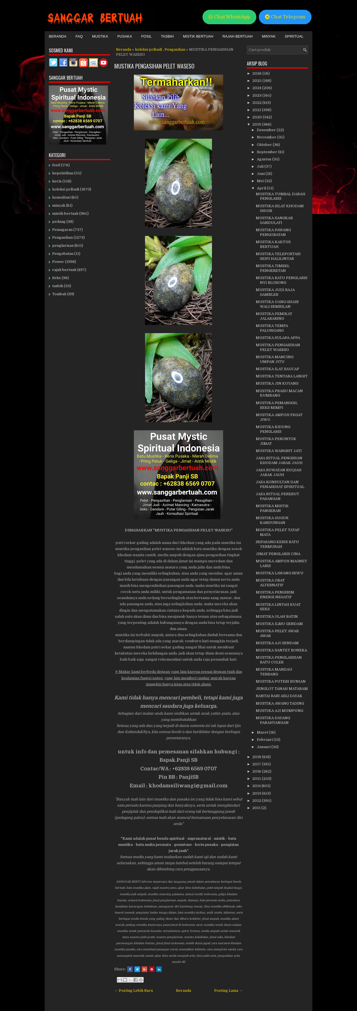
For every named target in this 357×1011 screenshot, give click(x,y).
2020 (257, 117)
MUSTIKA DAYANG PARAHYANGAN (273, 720)
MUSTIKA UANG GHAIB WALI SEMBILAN (277, 304)
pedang (59, 221)
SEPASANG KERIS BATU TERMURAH (277, 544)
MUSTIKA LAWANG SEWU (279, 573)
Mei (261, 181)
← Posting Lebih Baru (133, 990)
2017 (257, 764)
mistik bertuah (65, 213)
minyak (58, 205)
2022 (257, 103)
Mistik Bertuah (198, 36)
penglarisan (63, 245)
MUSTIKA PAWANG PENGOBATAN (273, 232)
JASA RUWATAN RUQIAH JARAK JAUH (278, 472)
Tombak (59, 294)
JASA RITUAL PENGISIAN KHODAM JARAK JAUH (279, 460)
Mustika (100, 36)
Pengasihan (175, 49)
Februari (265, 740)
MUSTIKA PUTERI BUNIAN (281, 681)
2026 (257, 73)
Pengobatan (62, 253)
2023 (257, 95)
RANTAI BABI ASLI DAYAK (279, 696)
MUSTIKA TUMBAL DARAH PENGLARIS (280, 196)
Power (58, 262)
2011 (256, 808)
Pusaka (124, 36)
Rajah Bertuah (238, 36)
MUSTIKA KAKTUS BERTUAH (273, 244)
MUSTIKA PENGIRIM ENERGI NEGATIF (275, 594)
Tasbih (167, 36)
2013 (257, 793)
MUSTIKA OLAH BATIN (277, 616)
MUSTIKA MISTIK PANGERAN (272, 508)
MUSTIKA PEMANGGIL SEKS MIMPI (277, 405)
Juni (261, 174)
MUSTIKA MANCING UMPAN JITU (274, 359)
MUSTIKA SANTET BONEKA (281, 650)
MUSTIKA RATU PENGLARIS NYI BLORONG (281, 280)
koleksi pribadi (148, 49)
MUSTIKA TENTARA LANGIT (282, 376)
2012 (257, 800)
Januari (264, 747)
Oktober (265, 145)
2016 (257, 771)
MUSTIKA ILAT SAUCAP (277, 369)
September (267, 152)
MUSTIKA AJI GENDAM (277, 643)
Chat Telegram (285, 16)
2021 (257, 110)
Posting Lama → (228, 990)
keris (57, 181)
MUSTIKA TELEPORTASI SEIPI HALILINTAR (278, 256)
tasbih (57, 286)
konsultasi (61, 197)
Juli (260, 166)
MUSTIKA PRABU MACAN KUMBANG (279, 393)
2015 (257, 778)
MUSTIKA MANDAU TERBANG (274, 671)
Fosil (146, 36)
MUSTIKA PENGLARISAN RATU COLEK (279, 659)
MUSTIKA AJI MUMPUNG (279, 711)
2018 (257, 757)
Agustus (264, 159)
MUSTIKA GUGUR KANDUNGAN (272, 520)
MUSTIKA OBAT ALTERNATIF (270, 582)
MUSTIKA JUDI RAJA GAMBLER (275, 292)
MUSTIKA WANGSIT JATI (279, 451)
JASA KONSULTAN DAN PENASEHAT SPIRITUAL (280, 484)
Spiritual (294, 36)
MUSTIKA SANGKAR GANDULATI (274, 220)
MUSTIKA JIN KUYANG (277, 383)
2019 (257, 124)
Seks (56, 278)
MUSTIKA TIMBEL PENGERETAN (273, 268)
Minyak (269, 36)
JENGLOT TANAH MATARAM (282, 689)
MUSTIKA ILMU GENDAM (279, 624)
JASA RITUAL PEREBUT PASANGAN (277, 496)
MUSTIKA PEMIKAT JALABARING (274, 316)
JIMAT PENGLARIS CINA (278, 554)
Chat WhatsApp (229, 16)
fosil (56, 165)
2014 (257, 786)
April (262, 188)
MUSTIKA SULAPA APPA (278, 338)
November (267, 137)
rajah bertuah (64, 270)
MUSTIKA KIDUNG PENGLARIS (273, 429)
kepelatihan (62, 173)
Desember (267, 130)
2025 (257, 81)
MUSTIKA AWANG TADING (280, 703)
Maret (263, 732)
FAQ (79, 36)
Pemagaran (62, 230)
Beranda (57, 36)
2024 (257, 88)
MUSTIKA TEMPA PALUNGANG (272, 328)
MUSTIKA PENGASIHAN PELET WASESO (154, 66)
